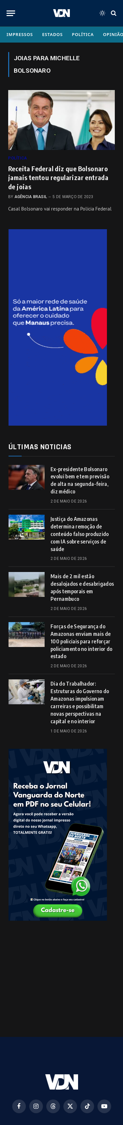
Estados (52, 34)
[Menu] (11, 13)
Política (83, 34)
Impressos (20, 34)
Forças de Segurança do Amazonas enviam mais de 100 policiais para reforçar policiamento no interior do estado (82, 641)
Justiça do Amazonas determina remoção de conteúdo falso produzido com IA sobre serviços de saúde (80, 534)
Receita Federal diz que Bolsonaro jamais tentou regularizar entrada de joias (58, 177)
